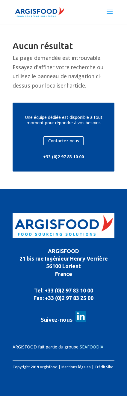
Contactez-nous (63, 141)
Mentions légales (76, 367)
